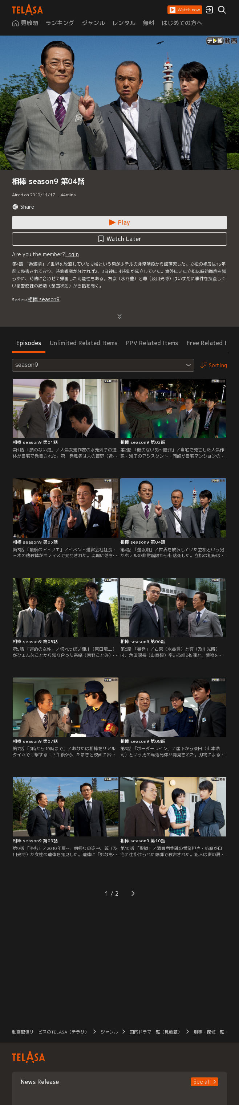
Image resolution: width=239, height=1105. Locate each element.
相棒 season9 (44, 299)
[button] (184, 9)
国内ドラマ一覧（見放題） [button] (156, 1032)
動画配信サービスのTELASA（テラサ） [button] (50, 1032)
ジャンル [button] (109, 1032)
